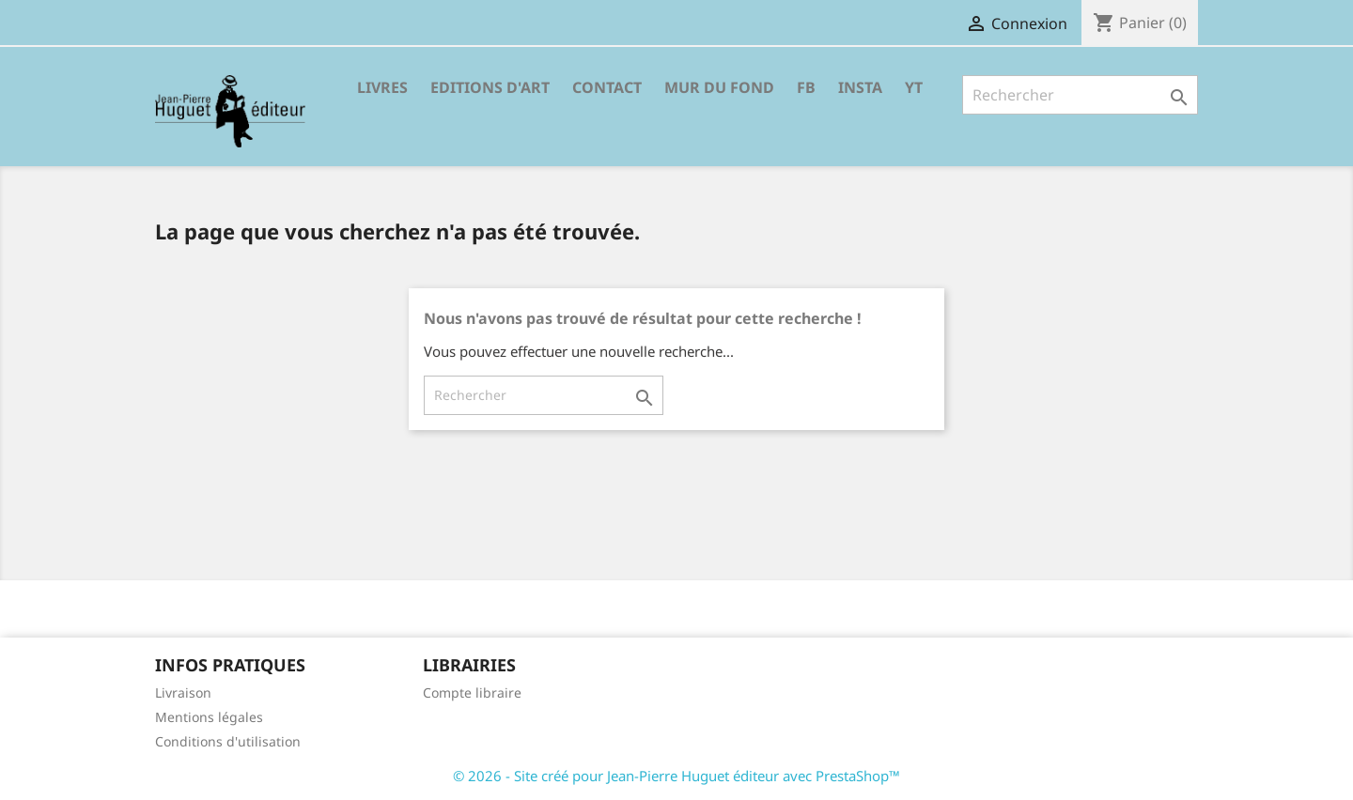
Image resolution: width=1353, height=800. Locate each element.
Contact (607, 87)
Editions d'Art (490, 87)
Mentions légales (209, 717)
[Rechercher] (1080, 95)
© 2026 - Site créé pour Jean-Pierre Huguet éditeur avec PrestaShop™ (676, 775)
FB (806, 87)
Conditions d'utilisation (228, 741)
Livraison (183, 692)
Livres (382, 87)
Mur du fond (719, 87)
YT (914, 87)
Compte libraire (472, 692)
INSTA (860, 87)
